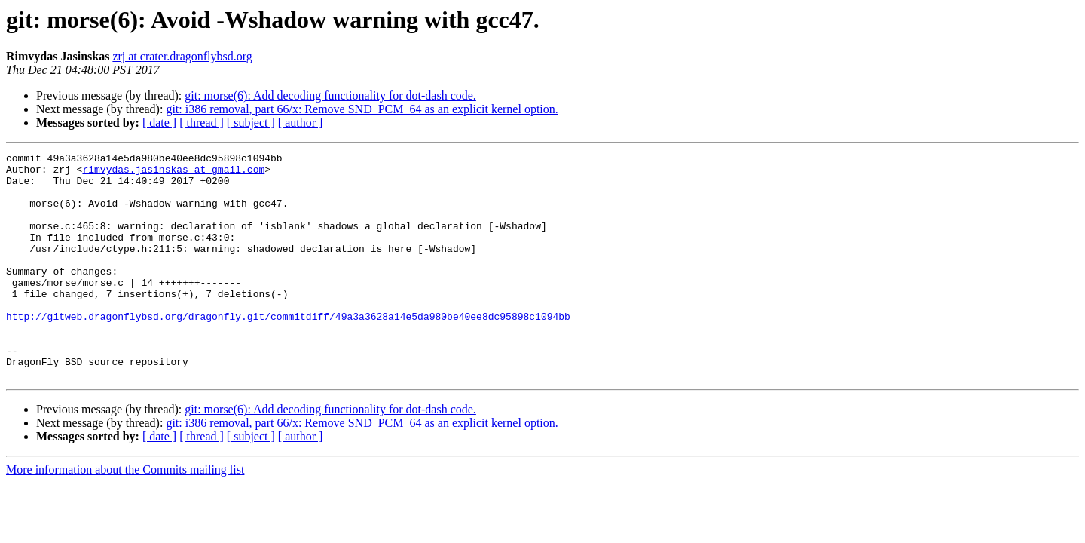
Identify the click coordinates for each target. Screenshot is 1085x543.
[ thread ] (201, 122)
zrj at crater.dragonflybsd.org (182, 56)
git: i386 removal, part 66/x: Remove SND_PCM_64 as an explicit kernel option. (362, 109)
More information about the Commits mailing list (125, 514)
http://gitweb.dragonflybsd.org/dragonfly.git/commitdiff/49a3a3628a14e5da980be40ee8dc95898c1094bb (288, 350)
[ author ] (300, 122)
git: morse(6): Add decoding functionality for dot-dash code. (330, 95)
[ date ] (159, 122)
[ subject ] (251, 122)
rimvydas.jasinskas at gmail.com (173, 173)
